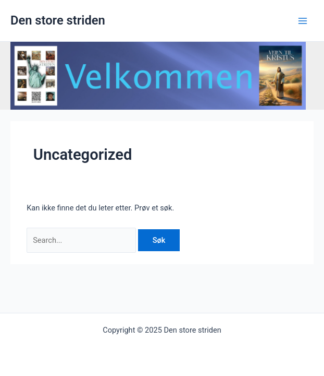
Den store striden (57, 20)
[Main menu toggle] (303, 21)
